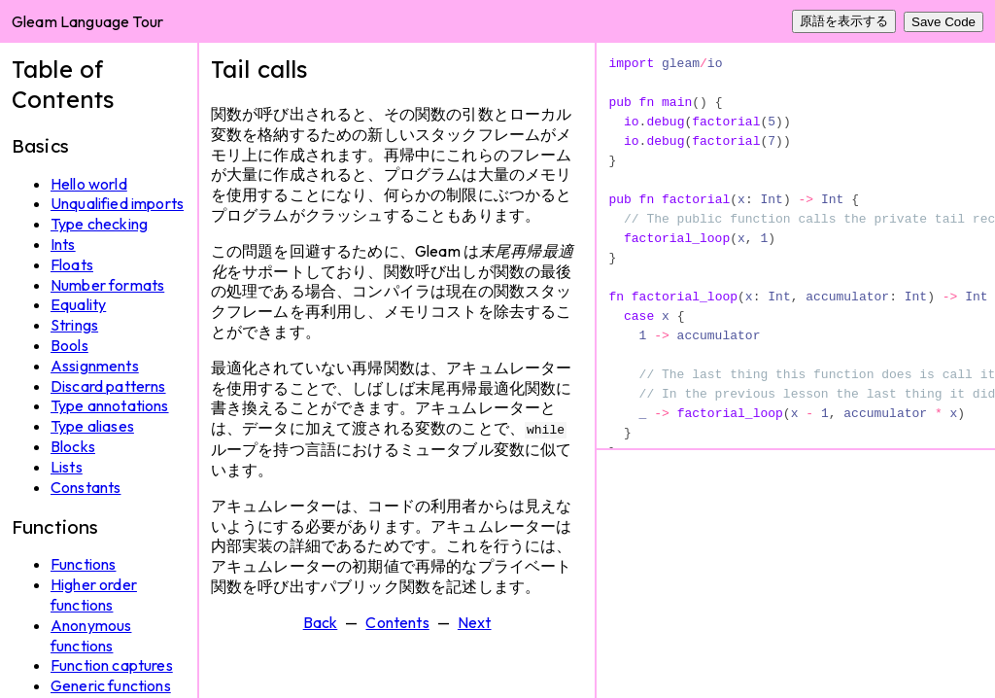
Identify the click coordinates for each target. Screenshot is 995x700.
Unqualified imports (117, 203)
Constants (85, 487)
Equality (78, 304)
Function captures (112, 665)
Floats (72, 264)
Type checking (99, 223)
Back (320, 621)
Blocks (73, 446)
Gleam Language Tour (87, 21)
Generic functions (111, 685)
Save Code (943, 22)
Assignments (95, 365)
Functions (83, 564)
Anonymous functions (91, 635)
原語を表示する (844, 21)
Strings (74, 324)
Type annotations (110, 405)
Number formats (107, 285)
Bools (69, 345)
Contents (397, 621)
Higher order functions (94, 594)
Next (475, 621)
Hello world (89, 183)
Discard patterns (108, 386)
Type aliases (92, 426)
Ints (63, 244)
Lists (67, 466)
